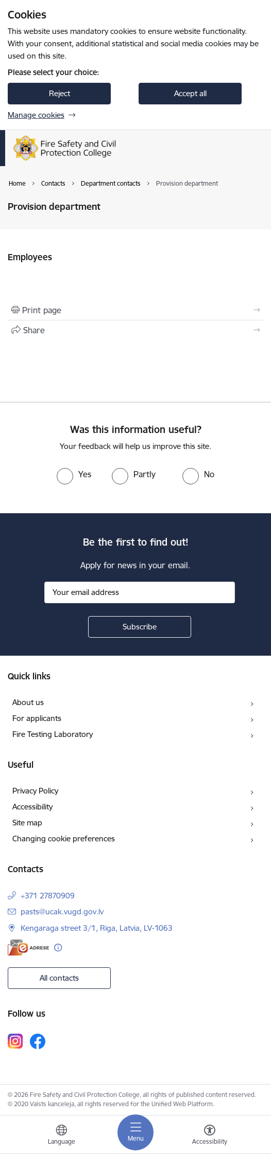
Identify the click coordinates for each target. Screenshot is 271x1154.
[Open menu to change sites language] (61, 1136)
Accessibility (32, 807)
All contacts (59, 978)
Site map (27, 822)
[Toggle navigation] (135, 1132)
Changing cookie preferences (63, 838)
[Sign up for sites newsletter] (139, 627)
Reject (59, 93)
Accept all (190, 93)
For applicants (36, 718)
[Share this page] (135, 330)
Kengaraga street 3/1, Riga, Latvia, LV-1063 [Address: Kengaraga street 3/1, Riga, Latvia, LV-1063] (97, 928)
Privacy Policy (35, 791)
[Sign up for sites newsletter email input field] (139, 592)
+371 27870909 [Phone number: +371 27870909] (48, 895)
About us (28, 702)
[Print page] (135, 310)
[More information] (58, 947)
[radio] (74, 474)
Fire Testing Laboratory (52, 734)
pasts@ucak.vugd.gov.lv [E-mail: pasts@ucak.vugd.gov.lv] (62, 911)
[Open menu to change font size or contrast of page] (210, 1136)
